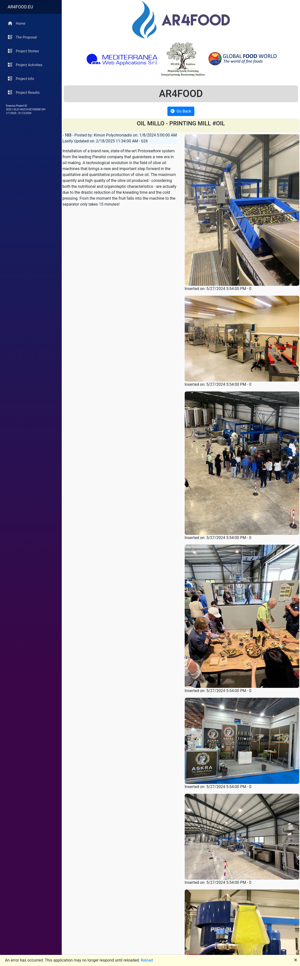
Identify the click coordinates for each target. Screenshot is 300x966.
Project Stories (23, 51)
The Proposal (22, 37)
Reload (147, 960)
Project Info (21, 78)
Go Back (181, 111)
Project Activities (25, 64)
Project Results (24, 92)
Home (16, 23)
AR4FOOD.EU (20, 6)
